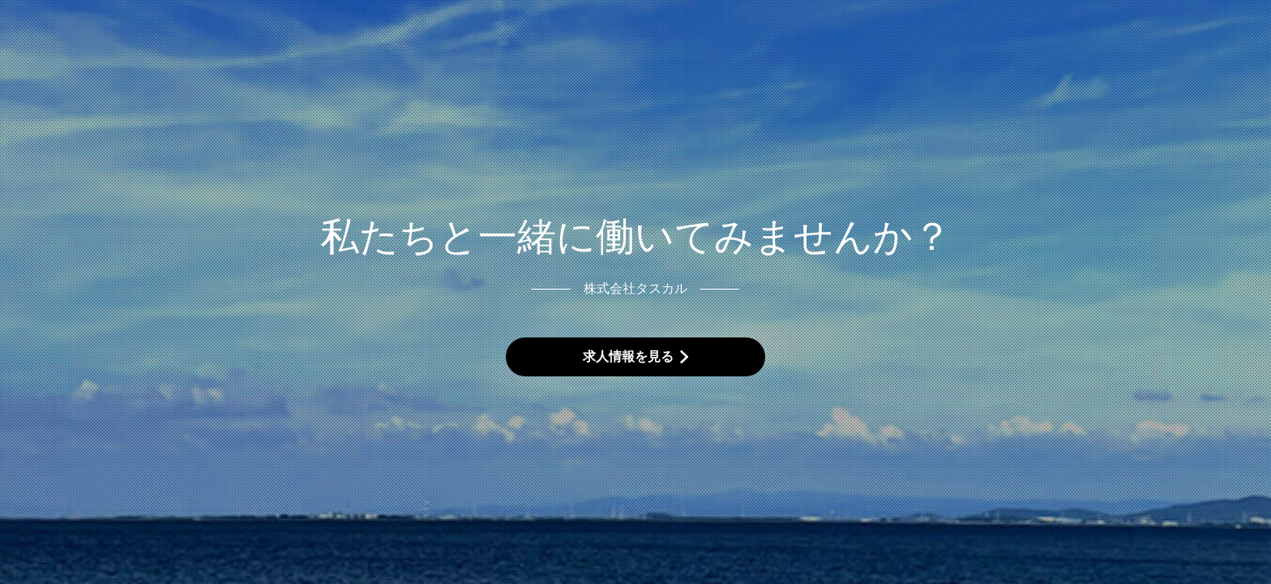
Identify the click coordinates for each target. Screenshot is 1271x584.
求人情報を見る (628, 356)
